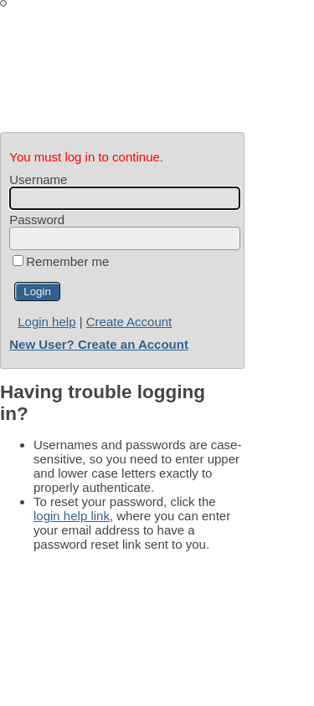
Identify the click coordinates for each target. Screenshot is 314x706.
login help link (71, 516)
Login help (46, 322)
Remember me (67, 261)
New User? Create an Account (98, 344)
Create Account (129, 322)
